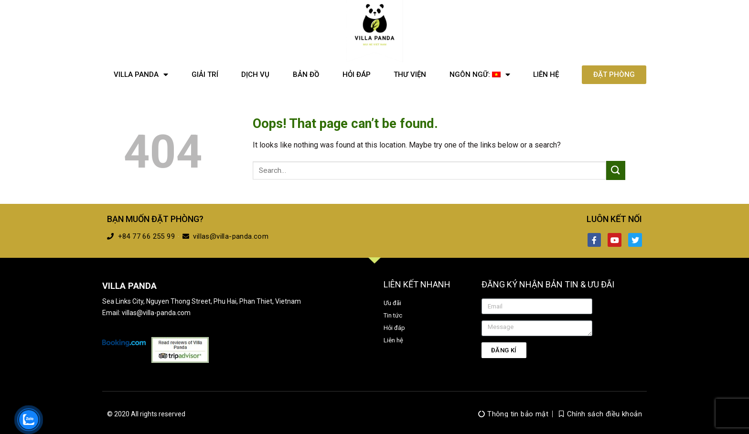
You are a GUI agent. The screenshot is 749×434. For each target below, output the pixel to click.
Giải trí (205, 74)
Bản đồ (306, 74)
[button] (614, 74)
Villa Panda (141, 74)
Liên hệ (546, 74)
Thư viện (410, 74)
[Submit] (615, 170)
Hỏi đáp (356, 74)
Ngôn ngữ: (479, 74)
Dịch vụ (255, 74)
